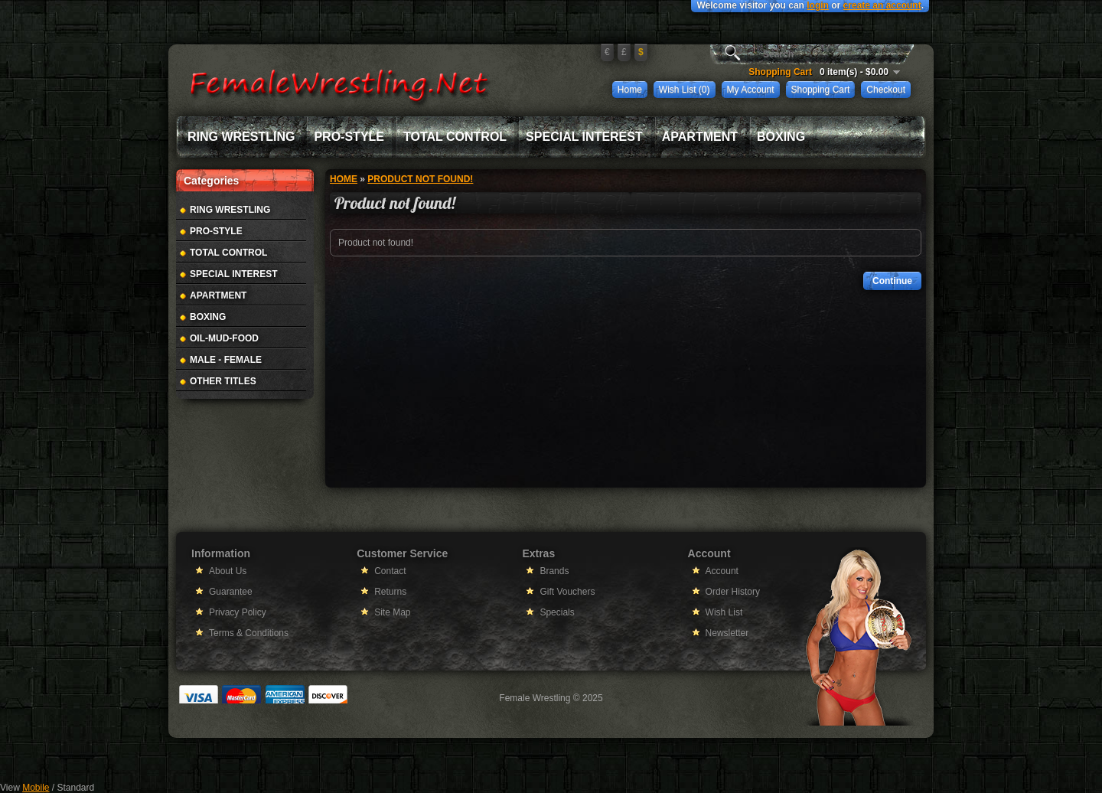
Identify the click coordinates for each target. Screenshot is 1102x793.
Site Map (392, 612)
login (818, 5)
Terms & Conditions (249, 633)
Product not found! (420, 179)
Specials (557, 612)
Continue (892, 281)
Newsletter (727, 633)
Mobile (35, 787)
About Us (227, 571)
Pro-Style (349, 136)
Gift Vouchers (567, 591)
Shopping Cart (820, 89)
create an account (882, 5)
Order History (733, 591)
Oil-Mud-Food (224, 338)
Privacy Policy (237, 612)
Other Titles (223, 381)
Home (630, 89)
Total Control (455, 136)
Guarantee (231, 591)
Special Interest (584, 136)
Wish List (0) (684, 89)
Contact (390, 571)
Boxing (781, 136)
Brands (554, 571)
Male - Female (226, 359)
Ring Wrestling (241, 136)
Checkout (885, 89)
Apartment (700, 136)
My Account (750, 89)
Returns (390, 591)
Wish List (724, 612)
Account (722, 571)
